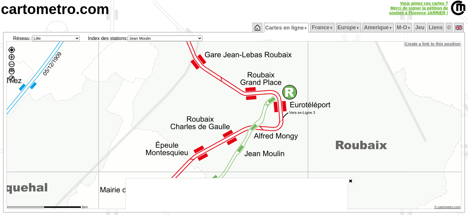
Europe (349, 27)
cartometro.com (55, 9)
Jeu (420, 27)
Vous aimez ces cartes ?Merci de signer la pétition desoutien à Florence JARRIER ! (418, 8)
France (322, 27)
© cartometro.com (448, 208)
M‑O (404, 27)
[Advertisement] (236, 194)
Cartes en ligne (287, 28)
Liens (436, 27)
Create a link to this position (433, 44)
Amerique (378, 27)
